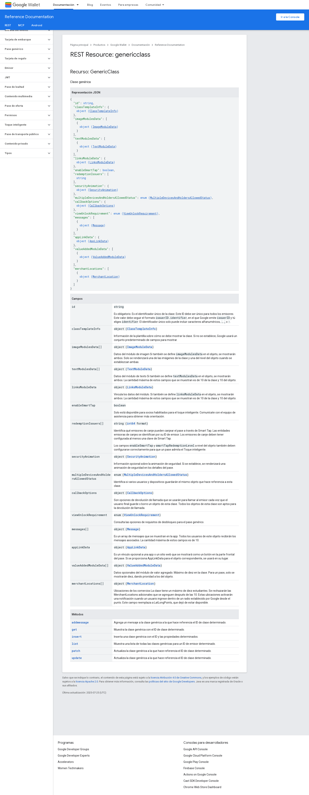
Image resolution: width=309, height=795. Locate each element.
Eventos (105, 5)
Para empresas (128, 5)
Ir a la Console (290, 17)
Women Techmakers (71, 768)
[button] (23, 30)
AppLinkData (98, 241)
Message (98, 225)
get (74, 629)
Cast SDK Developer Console (201, 780)
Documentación (141, 44)
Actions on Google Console (200, 774)
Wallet (26, 4)
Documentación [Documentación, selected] (63, 5)
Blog (90, 5)
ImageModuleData (104, 127)
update (77, 658)
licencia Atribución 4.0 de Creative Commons (176, 677)
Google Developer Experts (74, 755)
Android (36, 25)
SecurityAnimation (102, 190)
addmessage (80, 622)
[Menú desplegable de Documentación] (79, 4)
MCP (21, 25)
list (75, 644)
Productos (99, 44)
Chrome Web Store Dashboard (202, 787)
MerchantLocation (105, 276)
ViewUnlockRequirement (140, 213)
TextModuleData (104, 146)
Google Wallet (118, 44)
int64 (131, 423)
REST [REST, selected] (8, 25)
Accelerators (66, 761)
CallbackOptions (101, 205)
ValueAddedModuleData (108, 257)
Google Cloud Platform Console (202, 755)
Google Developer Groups (73, 749)
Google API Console (195, 749)
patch (76, 651)
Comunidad (153, 5)
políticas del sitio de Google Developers (172, 681)
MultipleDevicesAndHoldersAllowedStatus (180, 198)
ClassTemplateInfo (103, 111)
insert (77, 636)
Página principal (79, 44)
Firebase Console (194, 768)
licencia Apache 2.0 (87, 681)
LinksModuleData (101, 162)
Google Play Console (196, 761)
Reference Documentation (29, 16)
